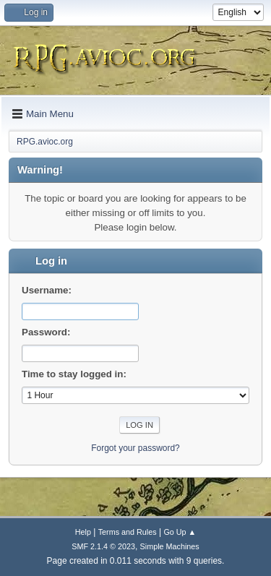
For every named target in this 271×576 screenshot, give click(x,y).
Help (83, 532)
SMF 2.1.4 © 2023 (103, 546)
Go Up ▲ (179, 532)
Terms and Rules (127, 532)
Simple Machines (169, 546)
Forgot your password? (135, 448)
